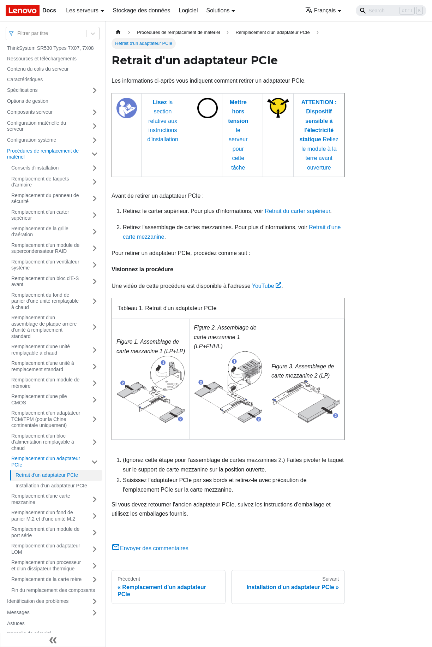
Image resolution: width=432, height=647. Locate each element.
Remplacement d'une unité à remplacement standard (42, 366)
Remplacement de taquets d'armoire (40, 182)
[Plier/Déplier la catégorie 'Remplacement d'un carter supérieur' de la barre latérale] (94, 215)
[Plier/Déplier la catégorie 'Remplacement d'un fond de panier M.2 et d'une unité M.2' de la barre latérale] (94, 515)
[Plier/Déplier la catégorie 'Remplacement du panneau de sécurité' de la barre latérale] (94, 198)
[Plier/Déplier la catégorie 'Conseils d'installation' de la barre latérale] (94, 168)
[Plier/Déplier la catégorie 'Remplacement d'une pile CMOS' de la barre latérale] (94, 399)
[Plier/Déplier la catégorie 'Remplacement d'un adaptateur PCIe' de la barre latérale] (94, 461)
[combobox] (18, 33)
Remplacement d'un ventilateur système (45, 265)
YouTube (267, 286)
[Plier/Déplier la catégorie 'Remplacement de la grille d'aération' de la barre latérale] (94, 232)
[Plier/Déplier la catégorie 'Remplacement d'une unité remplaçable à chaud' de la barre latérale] (94, 350)
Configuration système (31, 140)
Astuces (16, 623)
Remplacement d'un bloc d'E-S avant (45, 281)
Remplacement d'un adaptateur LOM (45, 549)
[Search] (391, 10)
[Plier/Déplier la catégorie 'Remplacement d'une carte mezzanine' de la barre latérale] (94, 499)
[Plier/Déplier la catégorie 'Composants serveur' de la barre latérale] (94, 112)
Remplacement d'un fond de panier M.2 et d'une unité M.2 (43, 516)
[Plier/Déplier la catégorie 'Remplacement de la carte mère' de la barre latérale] (94, 579)
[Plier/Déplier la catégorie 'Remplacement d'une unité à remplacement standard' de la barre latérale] (94, 366)
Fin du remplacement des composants (53, 590)
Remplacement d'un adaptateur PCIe (45, 462)
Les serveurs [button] (82, 10)
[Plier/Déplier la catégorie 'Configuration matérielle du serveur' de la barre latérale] (94, 126)
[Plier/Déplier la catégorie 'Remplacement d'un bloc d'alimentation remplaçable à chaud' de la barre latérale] (94, 442)
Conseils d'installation (35, 168)
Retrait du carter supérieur (297, 211)
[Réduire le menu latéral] (53, 640)
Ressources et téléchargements (42, 58)
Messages (18, 612)
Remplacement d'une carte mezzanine (40, 499)
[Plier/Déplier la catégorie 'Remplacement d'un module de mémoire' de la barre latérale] (94, 383)
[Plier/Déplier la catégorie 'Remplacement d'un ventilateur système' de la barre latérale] (94, 265)
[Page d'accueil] (118, 32)
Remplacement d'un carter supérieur (40, 215)
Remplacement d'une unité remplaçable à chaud (40, 350)
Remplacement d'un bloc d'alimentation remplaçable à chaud (42, 442)
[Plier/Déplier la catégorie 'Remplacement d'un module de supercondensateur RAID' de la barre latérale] (94, 248)
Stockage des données (141, 10)
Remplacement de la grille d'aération (39, 232)
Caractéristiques (25, 79)
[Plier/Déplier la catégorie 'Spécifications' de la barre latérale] (94, 90)
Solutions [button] (218, 10)
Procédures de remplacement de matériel (43, 154)
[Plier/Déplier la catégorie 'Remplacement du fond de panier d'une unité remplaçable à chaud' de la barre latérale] (94, 301)
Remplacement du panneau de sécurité (45, 198)
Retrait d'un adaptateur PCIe (47, 475)
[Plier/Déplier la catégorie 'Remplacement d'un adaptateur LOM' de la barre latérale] (94, 549)
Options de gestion (27, 101)
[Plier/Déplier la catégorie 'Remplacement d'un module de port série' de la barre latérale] (94, 532)
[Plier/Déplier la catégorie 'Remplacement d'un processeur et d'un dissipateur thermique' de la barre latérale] (94, 565)
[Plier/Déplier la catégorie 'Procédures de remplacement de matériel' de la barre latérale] (94, 154)
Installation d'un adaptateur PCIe (51, 485)
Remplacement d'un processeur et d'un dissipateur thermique (46, 565)
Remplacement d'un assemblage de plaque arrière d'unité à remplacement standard (44, 327)
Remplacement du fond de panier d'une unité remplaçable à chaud (45, 301)
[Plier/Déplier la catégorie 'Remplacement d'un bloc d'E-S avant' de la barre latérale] (94, 281)
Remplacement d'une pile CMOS (39, 399)
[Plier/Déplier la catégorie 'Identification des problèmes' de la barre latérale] (94, 601)
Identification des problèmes (37, 601)
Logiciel (188, 10)
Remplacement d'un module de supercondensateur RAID (45, 248)
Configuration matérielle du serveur (36, 126)
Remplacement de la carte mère (46, 579)
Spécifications (22, 90)
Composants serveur (30, 112)
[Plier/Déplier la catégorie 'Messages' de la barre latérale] (94, 612)
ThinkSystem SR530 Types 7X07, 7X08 (50, 48)
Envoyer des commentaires (150, 548)
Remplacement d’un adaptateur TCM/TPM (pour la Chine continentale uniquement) (45, 419)
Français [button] (320, 10)
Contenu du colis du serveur (37, 69)
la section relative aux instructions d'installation (162, 121)
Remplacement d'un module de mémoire (45, 383)
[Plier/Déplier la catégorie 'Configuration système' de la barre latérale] (94, 140)
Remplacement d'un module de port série (45, 532)
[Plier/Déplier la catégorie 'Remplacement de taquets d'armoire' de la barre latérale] (94, 182)
